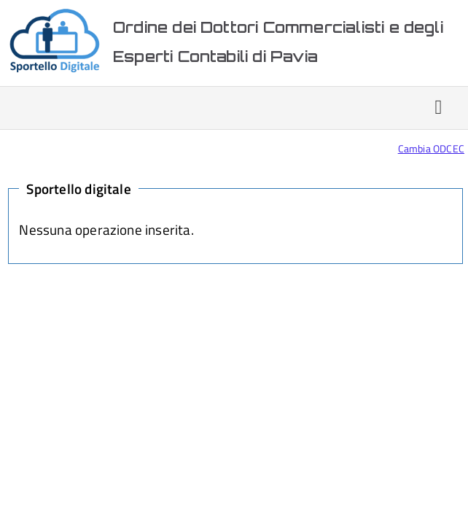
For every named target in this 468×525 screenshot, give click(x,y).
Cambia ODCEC (431, 148)
